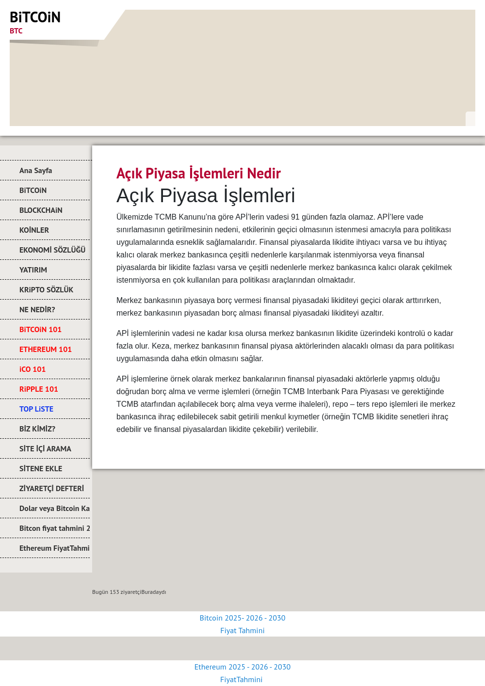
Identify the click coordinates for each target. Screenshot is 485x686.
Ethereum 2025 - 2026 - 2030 (242, 666)
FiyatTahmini (242, 679)
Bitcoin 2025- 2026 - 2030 (243, 617)
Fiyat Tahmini (242, 630)
